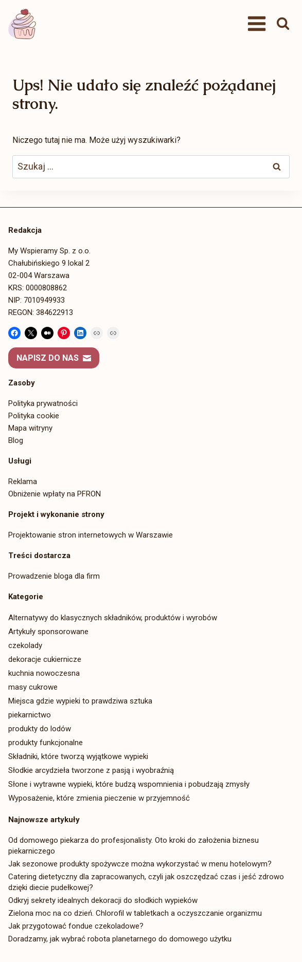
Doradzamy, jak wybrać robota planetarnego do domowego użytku (120, 938)
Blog (15, 440)
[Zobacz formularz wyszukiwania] (283, 23)
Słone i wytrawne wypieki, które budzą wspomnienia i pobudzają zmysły (129, 784)
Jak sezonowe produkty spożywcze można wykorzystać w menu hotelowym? (140, 863)
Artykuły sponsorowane (48, 631)
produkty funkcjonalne (45, 742)
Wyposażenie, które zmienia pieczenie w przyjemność (99, 798)
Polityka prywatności (43, 403)
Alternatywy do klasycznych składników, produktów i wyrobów (112, 617)
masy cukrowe (33, 687)
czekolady (25, 645)
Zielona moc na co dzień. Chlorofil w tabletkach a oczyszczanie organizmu (135, 913)
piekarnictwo (29, 714)
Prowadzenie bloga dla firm (54, 576)
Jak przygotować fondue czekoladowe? (76, 926)
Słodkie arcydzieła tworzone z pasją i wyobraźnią (91, 770)
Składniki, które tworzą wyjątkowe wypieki (78, 756)
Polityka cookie (33, 415)
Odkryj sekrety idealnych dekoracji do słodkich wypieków (103, 900)
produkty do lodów (39, 728)
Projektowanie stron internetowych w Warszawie (90, 535)
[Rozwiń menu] (256, 23)
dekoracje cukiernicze (44, 659)
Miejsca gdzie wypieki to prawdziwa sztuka (80, 701)
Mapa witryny (30, 428)
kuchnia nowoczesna (44, 673)
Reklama (22, 481)
